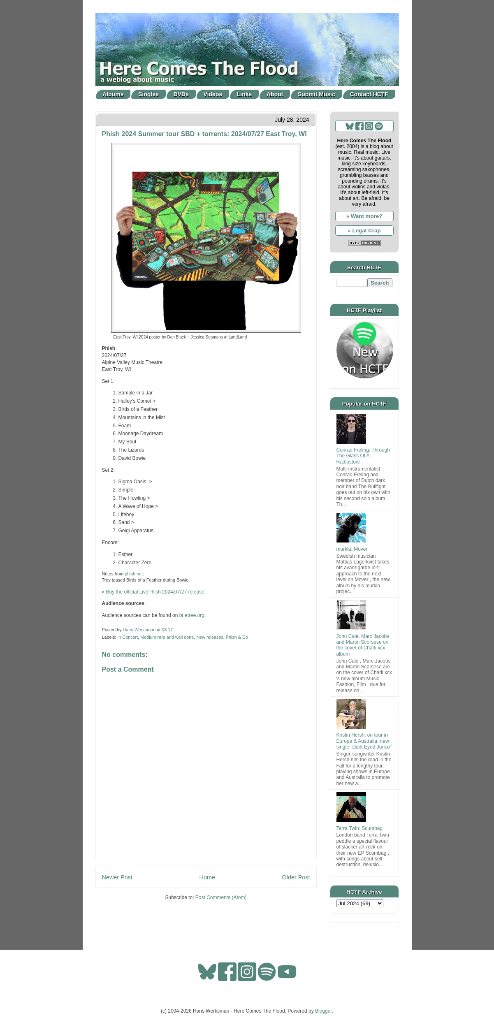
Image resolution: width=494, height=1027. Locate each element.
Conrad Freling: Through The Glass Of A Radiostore (363, 456)
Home (207, 877)
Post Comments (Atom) (221, 897)
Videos (213, 94)
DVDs (181, 94)
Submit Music (316, 94)
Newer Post (117, 877)
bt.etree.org (191, 615)
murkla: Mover (352, 549)
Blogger (323, 1011)
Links (244, 94)
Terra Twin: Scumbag (359, 828)
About (275, 94)
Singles (148, 94)
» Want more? (364, 216)
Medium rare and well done (167, 637)
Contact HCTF (369, 94)
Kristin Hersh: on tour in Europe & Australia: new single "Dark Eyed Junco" (364, 741)
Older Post (296, 877)
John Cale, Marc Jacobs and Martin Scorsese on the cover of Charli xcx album (363, 645)
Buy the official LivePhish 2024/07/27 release (155, 592)
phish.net (134, 573)
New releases (209, 637)
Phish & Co (237, 637)
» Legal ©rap (364, 230)
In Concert (127, 637)
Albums (112, 94)
